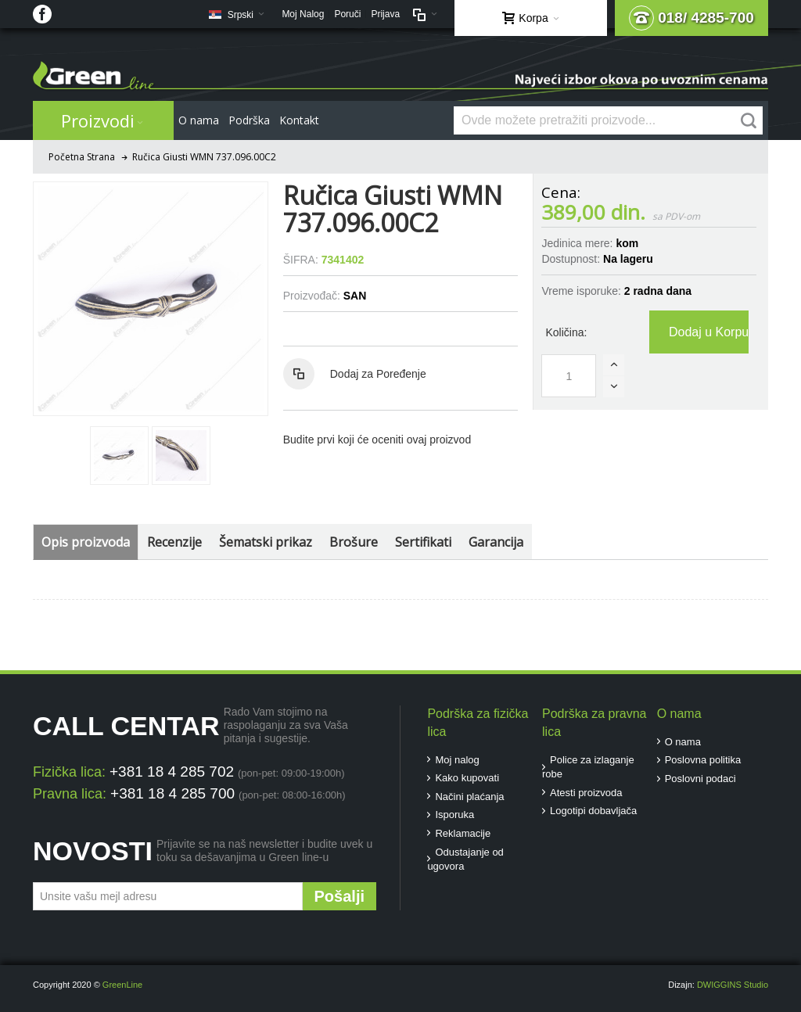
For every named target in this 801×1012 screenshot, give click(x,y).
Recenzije (174, 542)
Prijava (385, 14)
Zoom (150, 298)
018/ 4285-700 (691, 18)
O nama (683, 742)
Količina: (566, 332)
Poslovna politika (703, 760)
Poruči (347, 14)
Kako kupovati (467, 778)
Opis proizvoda (85, 542)
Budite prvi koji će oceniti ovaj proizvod (377, 439)
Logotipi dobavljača (593, 810)
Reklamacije (462, 833)
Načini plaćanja (469, 796)
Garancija (496, 542)
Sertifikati (423, 542)
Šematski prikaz (265, 542)
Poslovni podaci (700, 778)
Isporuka (454, 814)
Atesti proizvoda (586, 792)
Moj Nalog (303, 14)
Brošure (353, 542)
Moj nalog (457, 760)
